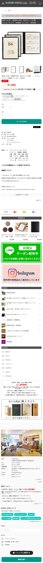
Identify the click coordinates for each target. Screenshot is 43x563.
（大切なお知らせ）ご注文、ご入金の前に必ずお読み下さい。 (21, 15)
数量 (3, 112)
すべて (6, 212)
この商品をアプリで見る (21, 194)
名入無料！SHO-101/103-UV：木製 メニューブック (21, 303)
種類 (3, 104)
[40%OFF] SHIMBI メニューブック (16, 314)
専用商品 (9, 341)
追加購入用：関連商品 (13, 320)
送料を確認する (17, 99)
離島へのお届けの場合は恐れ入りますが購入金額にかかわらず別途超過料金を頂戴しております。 (21, 387)
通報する (38, 200)
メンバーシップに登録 (8, 96)
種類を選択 (21, 559)
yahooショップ (16, 476)
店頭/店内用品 (11, 292)
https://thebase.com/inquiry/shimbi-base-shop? (18, 189)
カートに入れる (21, 121)
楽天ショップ (16, 474)
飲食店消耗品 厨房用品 (14, 325)
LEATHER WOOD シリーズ (14, 336)
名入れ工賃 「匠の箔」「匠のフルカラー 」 (20, 309)
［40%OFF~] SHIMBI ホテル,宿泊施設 (18, 331)
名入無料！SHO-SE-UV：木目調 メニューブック (21, 298)
